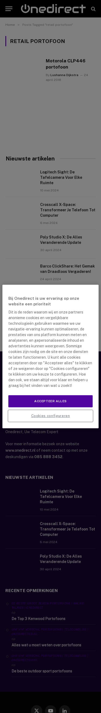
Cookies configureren (50, 416)
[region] (50, 356)
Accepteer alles (50, 401)
